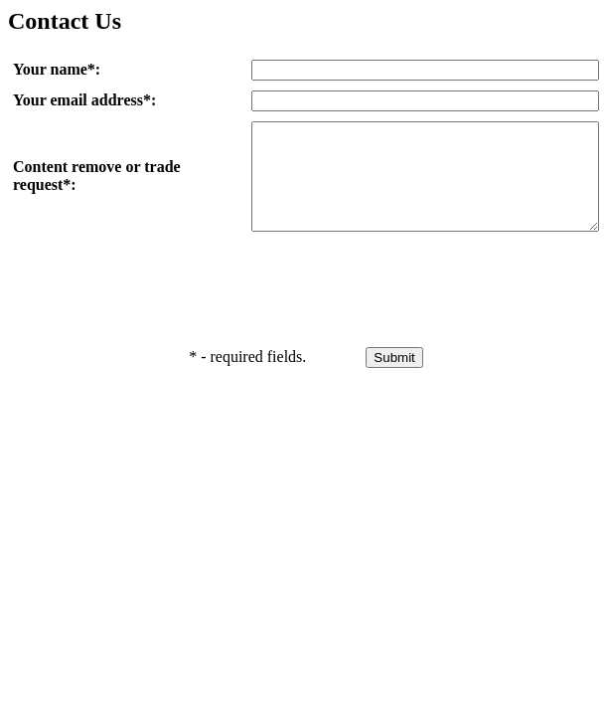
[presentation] (402, 301)
